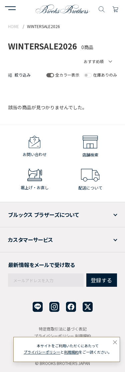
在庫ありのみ (105, 74)
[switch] (50, 75)
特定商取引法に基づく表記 (63, 329)
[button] (10, 9)
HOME (13, 26)
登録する (101, 280)
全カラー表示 (67, 74)
